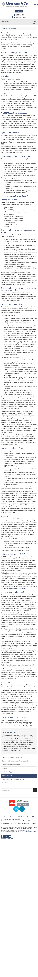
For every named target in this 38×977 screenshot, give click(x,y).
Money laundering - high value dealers (13, 779)
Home (2, 816)
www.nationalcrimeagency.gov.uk (18, 588)
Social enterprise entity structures (12, 783)
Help (32, 816)
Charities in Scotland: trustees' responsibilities (15, 761)
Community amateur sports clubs (11, 764)
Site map (12, 816)
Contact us (6, 816)
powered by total (7, 838)
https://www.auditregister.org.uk (21, 830)
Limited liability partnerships (10, 772)
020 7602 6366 (19, 15)
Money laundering (7, 775)
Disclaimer (23, 816)
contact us (7, 750)
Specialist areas (12, 28)
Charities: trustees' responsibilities (12, 757)
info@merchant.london (19, 17)
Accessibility (18, 816)
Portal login (19, 11)
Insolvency (5, 768)
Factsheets (4, 28)
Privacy (28, 816)
